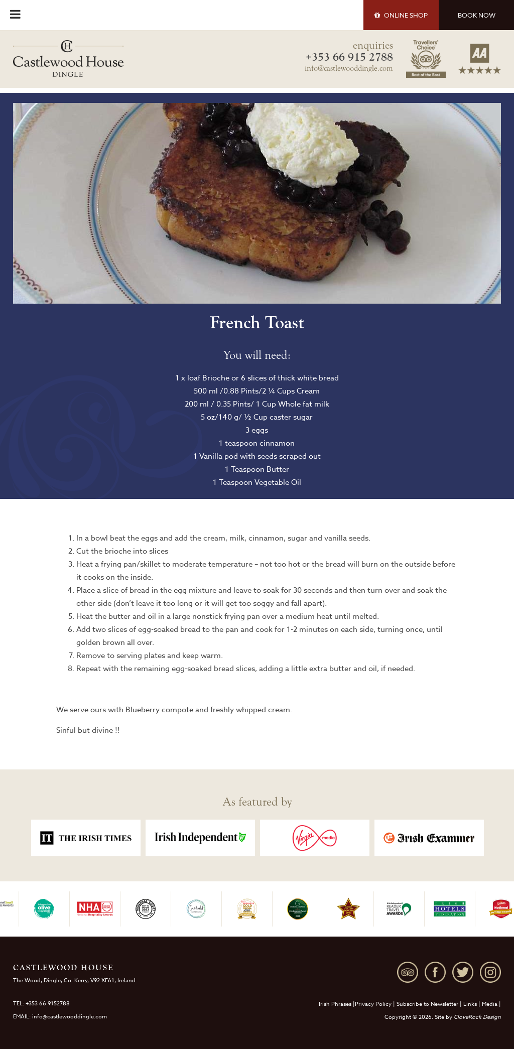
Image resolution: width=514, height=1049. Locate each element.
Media (489, 1004)
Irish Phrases (335, 1004)
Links (470, 1004)
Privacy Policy (373, 1004)
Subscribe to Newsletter (427, 1004)
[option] (86, 838)
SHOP (401, 15)
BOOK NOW (476, 15)
